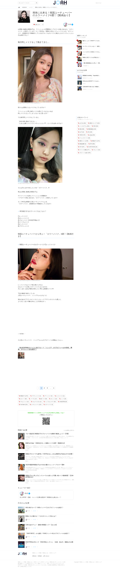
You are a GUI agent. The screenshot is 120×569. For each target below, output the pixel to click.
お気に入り (37, 24)
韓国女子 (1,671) (23, 396)
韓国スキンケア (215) (94, 123)
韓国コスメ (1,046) (83, 141)
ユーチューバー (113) (35, 404)
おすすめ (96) (82, 123)
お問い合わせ (46, 556)
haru (26, 461)
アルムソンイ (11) (24, 401)
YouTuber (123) (23, 404)
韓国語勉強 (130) (91, 129)
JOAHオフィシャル (87, 78)
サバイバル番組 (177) (84, 149)
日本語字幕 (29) (62, 401)
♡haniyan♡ (85, 65)
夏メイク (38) (43, 398)
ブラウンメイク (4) (35, 396)
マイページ (98, 3)
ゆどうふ (85, 43)
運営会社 (34, 556)
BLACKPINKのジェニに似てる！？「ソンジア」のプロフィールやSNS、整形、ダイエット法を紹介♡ (45, 348)
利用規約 (40, 556)
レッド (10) (62, 398)
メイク (34, 17)
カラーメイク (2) (48, 404)
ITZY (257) (81, 146)
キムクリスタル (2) (36, 401)
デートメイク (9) (47, 396)
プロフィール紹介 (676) (84, 152)
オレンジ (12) (53, 398)
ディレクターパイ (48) (84, 138)
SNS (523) (95, 126)
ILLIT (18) (81, 132)
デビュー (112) (96, 149)
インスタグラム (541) (84, 126)
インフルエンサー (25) (50, 401)
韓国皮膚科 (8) (82, 143)
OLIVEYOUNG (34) (92, 146)
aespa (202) (91, 135)
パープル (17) (33, 398)
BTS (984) (91, 143)
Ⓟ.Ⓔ (67, 24)
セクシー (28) (23, 398)
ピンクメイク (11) (60, 396)
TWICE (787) (82, 135)
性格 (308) (81, 129)
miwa (26, 472)
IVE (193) (89, 132)
